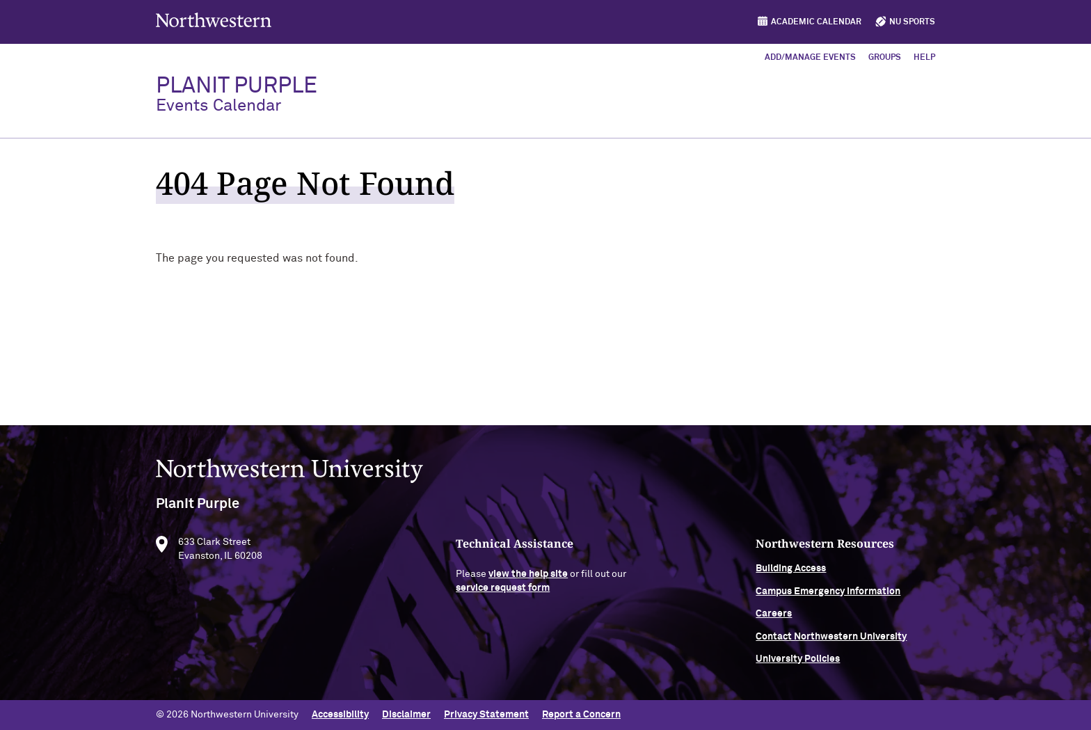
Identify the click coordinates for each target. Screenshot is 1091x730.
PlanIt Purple (236, 94)
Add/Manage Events (810, 58)
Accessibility (340, 715)
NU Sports (912, 22)
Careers (774, 619)
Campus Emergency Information (828, 596)
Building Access (791, 573)
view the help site (528, 579)
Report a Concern (581, 715)
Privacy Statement (486, 715)
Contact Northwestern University (831, 641)
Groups (884, 58)
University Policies (798, 663)
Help (924, 58)
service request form (503, 592)
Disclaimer (406, 715)
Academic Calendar (816, 22)
